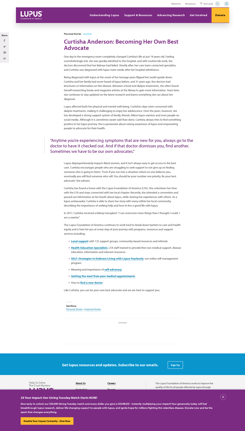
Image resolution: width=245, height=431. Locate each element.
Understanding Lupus (104, 15)
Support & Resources (138, 15)
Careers (112, 383)
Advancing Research (171, 15)
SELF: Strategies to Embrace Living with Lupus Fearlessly (107, 259)
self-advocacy (113, 270)
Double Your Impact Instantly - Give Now (47, 421)
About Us (176, 3)
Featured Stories (92, 309)
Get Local (206, 3)
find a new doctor (91, 283)
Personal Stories (74, 309)
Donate (220, 15)
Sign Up (175, 365)
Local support (79, 241)
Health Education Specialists (89, 248)
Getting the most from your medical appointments (103, 276)
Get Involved (198, 15)
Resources (190, 3)
